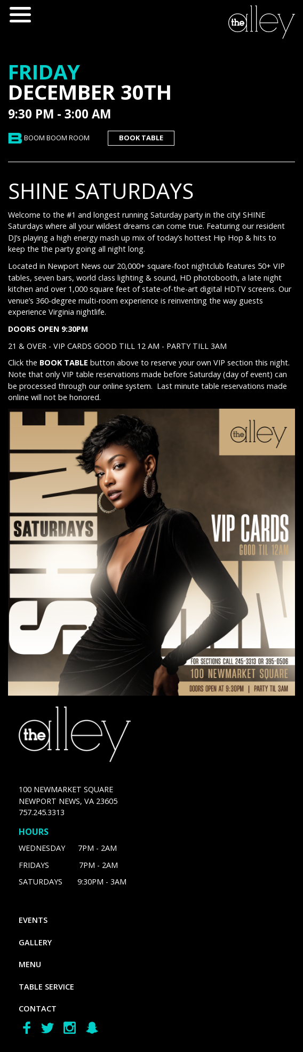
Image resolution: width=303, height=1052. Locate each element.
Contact (38, 1008)
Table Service (46, 987)
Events (33, 920)
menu (30, 964)
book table (141, 137)
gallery (35, 942)
